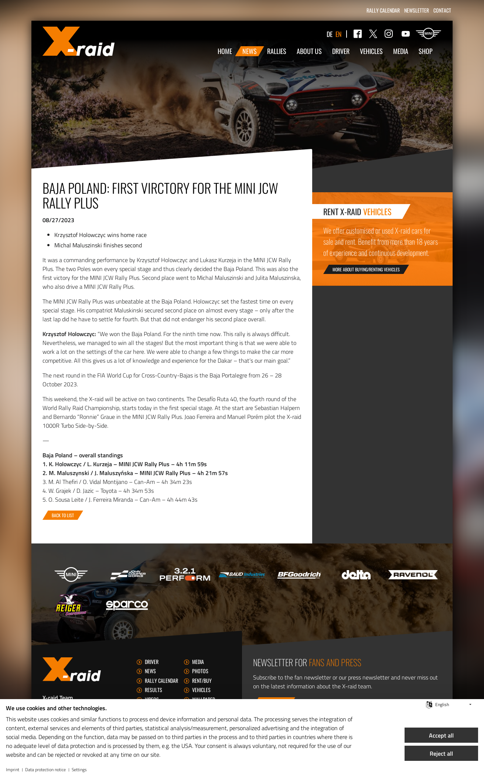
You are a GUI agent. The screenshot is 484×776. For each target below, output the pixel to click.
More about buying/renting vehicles (366, 269)
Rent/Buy (202, 680)
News (249, 51)
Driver (341, 51)
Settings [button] (79, 770)
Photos (200, 671)
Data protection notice (45, 770)
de (330, 34)
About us (309, 51)
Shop (426, 51)
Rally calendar (383, 10)
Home (225, 51)
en (338, 34)
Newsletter (416, 10)
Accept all (441, 735)
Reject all (441, 753)
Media (400, 51)
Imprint (12, 770)
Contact (442, 10)
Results (153, 690)
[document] (181, 732)
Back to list (63, 515)
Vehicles (371, 51)
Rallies (276, 51)
